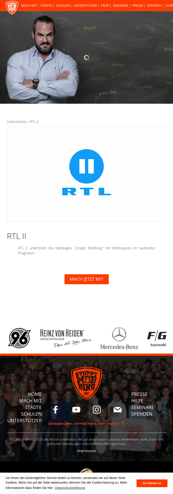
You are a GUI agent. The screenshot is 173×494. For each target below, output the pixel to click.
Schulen (63, 5)
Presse (137, 5)
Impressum (86, 450)
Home (35, 394)
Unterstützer (85, 5)
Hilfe (105, 5)
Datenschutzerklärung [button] (70, 488)
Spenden (154, 5)
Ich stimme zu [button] (152, 483)
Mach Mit (29, 5)
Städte (46, 5)
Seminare (120, 5)
